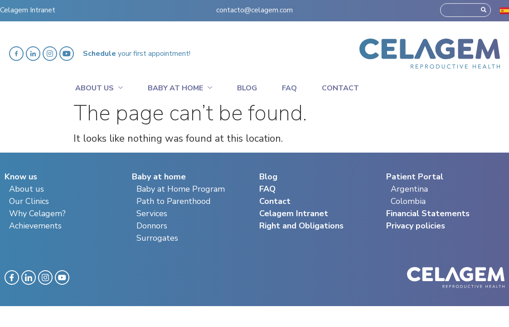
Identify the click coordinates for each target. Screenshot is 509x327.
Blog (247, 88)
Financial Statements (428, 213)
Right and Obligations (301, 225)
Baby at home (180, 87)
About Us (99, 87)
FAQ (267, 188)
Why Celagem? (37, 213)
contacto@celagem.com (254, 8)
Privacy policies (415, 225)
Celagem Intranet (27, 8)
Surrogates (157, 238)
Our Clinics (29, 201)
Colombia (408, 201)
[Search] (483, 7)
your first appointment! (136, 54)
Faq (289, 88)
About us (26, 188)
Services (151, 213)
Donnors (151, 225)
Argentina (409, 188)
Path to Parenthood (173, 201)
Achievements (35, 225)
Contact (340, 88)
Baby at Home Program (180, 188)
